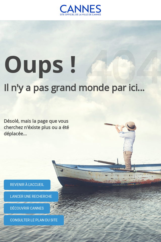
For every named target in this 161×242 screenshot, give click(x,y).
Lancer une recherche (31, 196)
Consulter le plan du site (34, 220)
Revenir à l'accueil (27, 184)
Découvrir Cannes (27, 208)
